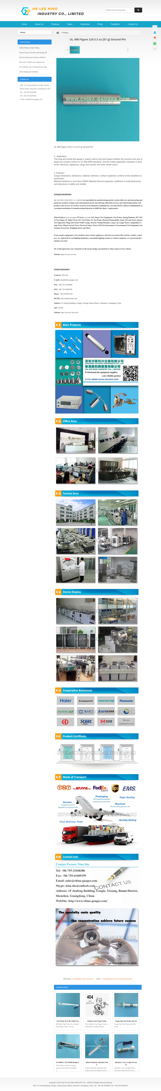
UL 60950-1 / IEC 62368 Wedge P (67, 1062)
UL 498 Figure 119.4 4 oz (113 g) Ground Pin (117, 979)
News (69, 24)
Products (55, 24)
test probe (88, 217)
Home (24, 24)
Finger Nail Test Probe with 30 (126, 1021)
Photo (100, 24)
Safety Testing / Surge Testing (29, 48)
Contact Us (133, 24)
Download (84, 24)
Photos (22, 32)
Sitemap (109, 1083)
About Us (39, 24)
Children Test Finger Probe (96, 1021)
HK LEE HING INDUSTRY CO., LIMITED (68, 200)
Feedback (115, 24)
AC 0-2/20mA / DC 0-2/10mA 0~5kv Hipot (33, 67)
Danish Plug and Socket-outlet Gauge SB (33, 53)
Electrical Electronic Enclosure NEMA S (32, 57)
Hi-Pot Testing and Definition (28, 72)
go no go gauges (71, 217)
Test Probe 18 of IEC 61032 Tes (68, 1021)
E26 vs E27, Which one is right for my (31, 62)
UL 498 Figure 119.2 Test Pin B (83, 979)
